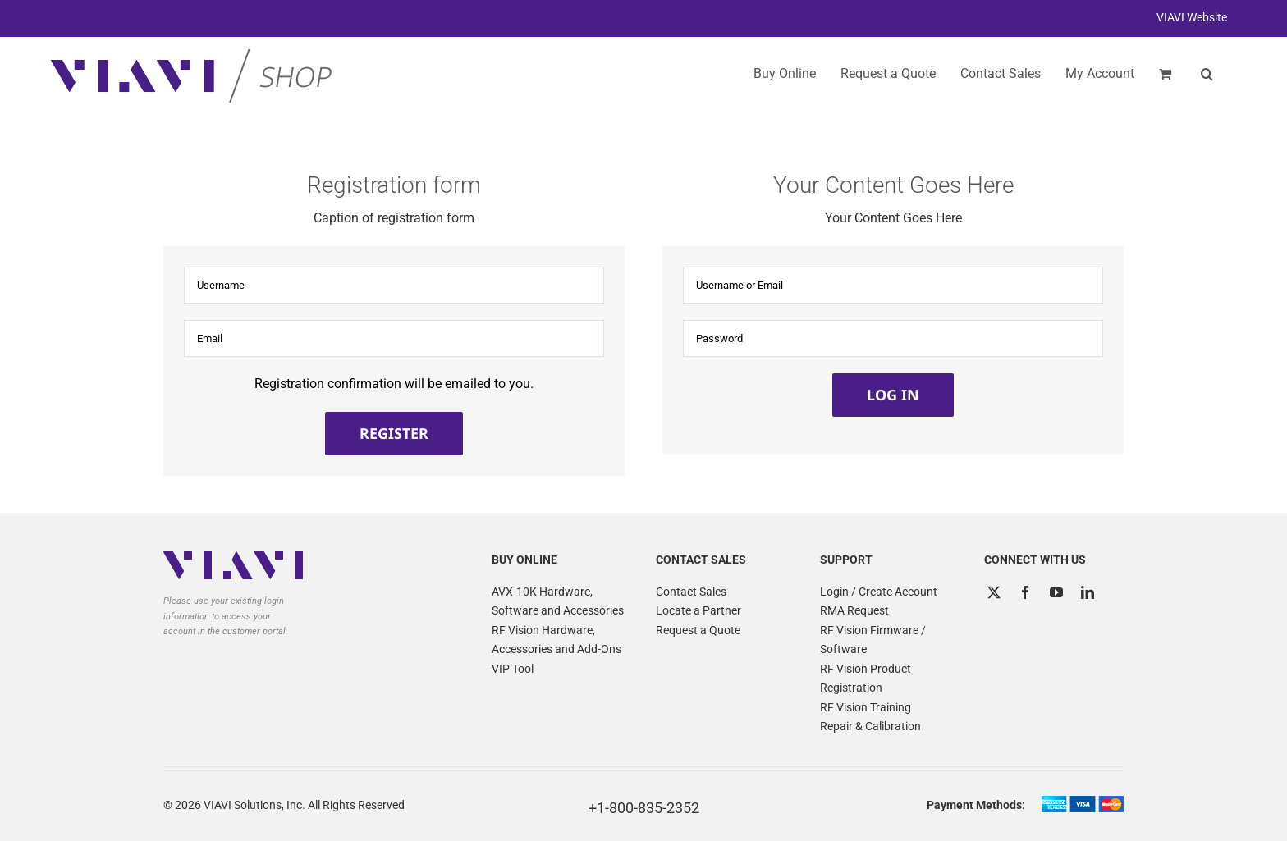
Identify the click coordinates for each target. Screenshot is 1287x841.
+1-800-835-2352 (644, 807)
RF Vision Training (865, 707)
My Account (1099, 73)
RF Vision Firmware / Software (873, 640)
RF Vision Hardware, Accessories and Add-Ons (556, 640)
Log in (893, 395)
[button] (1207, 74)
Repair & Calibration (870, 726)
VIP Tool (513, 668)
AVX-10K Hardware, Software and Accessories (558, 601)
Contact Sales (691, 591)
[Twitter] (993, 592)
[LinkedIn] (1087, 592)
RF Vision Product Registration (865, 678)
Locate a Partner (698, 610)
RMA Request (854, 610)
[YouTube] (1056, 592)
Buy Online (784, 73)
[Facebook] (1025, 592)
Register (394, 433)
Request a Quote (698, 630)
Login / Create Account (878, 591)
